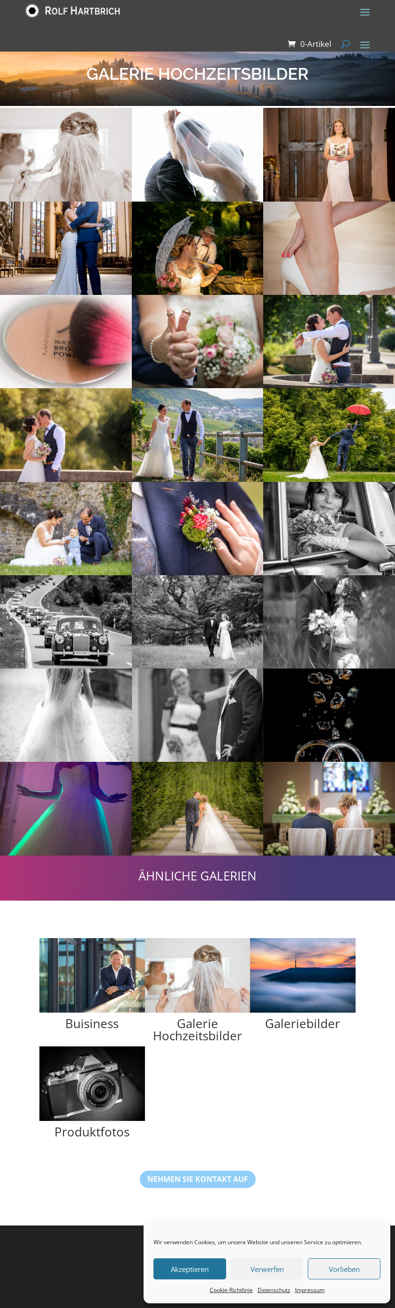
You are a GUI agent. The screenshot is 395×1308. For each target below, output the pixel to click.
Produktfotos (91, 1131)
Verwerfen (267, 1269)
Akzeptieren (190, 1269)
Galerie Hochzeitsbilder (197, 1029)
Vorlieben (344, 1269)
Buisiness (92, 1023)
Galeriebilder (302, 1023)
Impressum (310, 1290)
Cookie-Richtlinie (231, 1290)
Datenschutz (274, 1290)
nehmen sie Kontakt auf (197, 1179)
